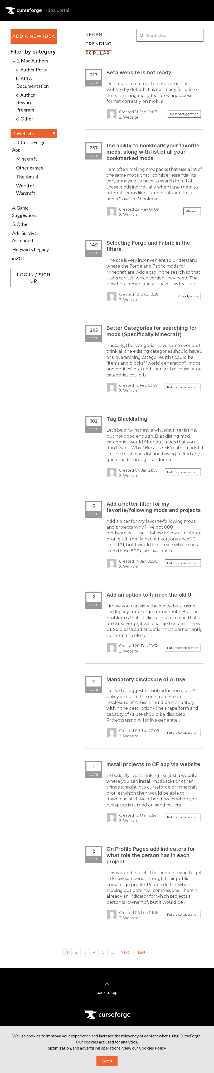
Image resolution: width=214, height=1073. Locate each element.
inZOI (18, 258)
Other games (29, 168)
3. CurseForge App (29, 146)
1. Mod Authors (30, 61)
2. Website (33, 133)
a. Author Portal (32, 69)
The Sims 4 (27, 177)
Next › (125, 952)
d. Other (24, 119)
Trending (98, 43)
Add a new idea (33, 36)
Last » (143, 952)
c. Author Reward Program (25, 102)
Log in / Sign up (24, 271)
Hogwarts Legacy (30, 249)
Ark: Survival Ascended (25, 236)
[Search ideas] (170, 35)
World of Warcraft (25, 189)
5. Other (20, 224)
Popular (97, 53)
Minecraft (26, 159)
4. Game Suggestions (24, 211)
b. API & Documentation (32, 82)
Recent (95, 34)
